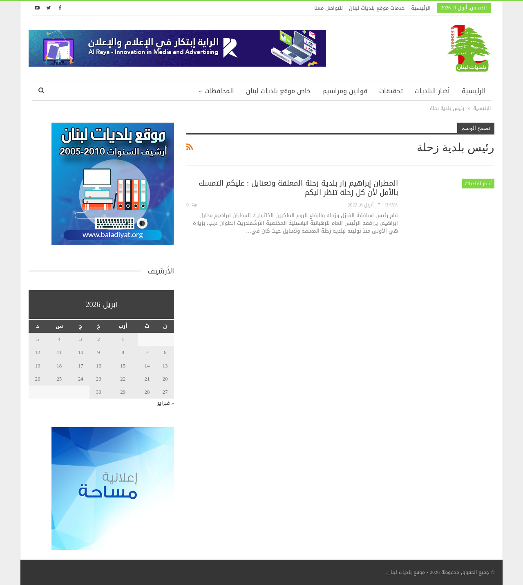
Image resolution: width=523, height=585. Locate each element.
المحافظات (219, 91)
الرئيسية (421, 8)
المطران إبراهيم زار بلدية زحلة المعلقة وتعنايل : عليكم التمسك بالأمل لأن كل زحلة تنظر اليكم (298, 187)
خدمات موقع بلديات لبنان (377, 8)
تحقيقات (391, 91)
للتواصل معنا (328, 8)
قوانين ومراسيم (344, 91)
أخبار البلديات (432, 91)
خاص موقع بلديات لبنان (278, 91)
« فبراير (165, 403)
